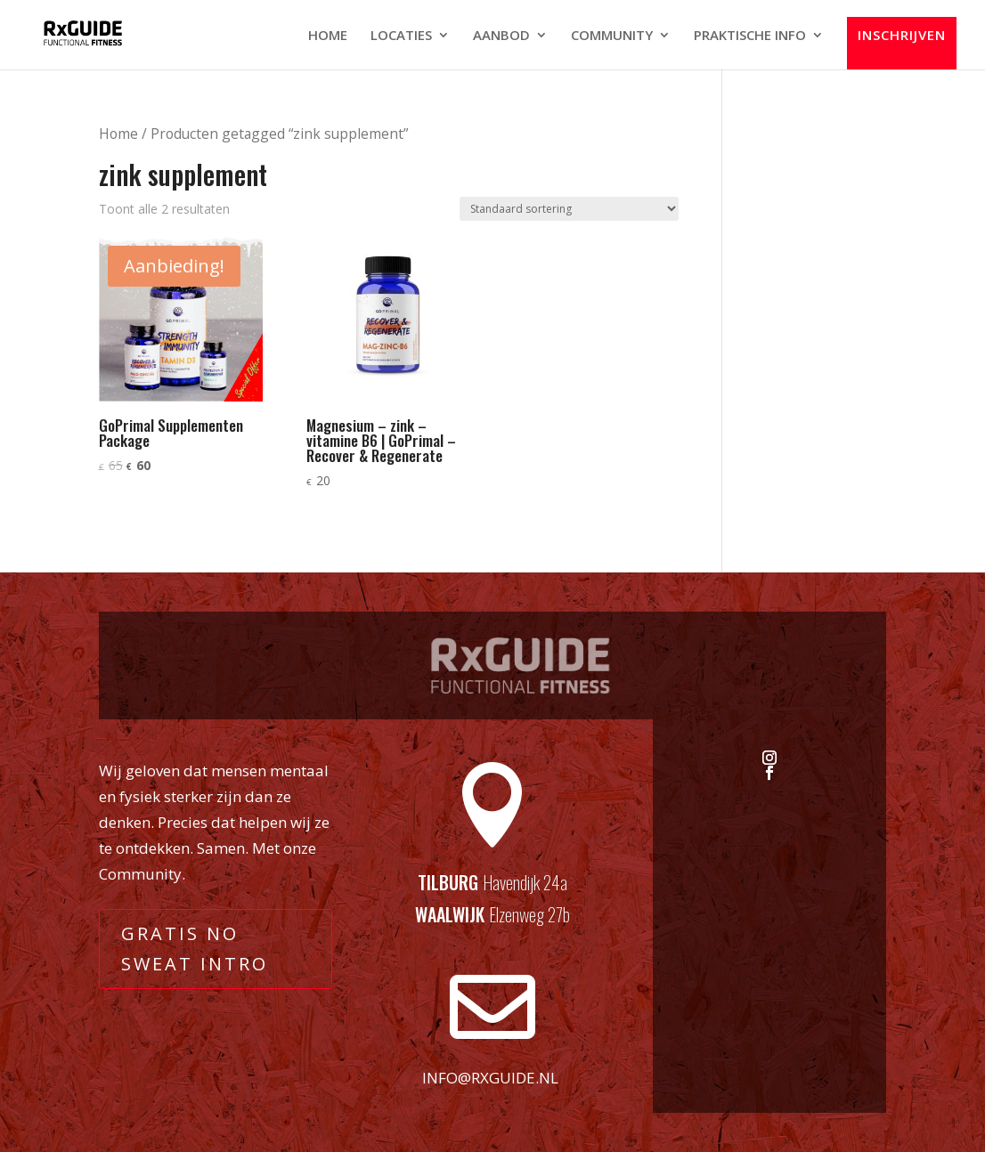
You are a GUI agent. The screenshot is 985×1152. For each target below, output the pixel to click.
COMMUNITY (612, 36)
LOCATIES (401, 36)
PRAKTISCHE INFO (750, 36)
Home (118, 133)
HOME (327, 36)
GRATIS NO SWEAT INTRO (194, 948)
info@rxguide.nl (490, 1077)
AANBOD (501, 36)
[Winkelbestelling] (569, 209)
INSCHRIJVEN (902, 36)
